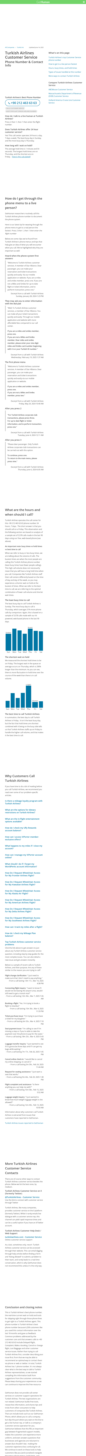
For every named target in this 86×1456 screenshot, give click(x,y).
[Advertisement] (24, 177)
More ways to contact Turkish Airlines (64, 76)
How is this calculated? (21, 157)
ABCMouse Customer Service (61, 89)
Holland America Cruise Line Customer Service (65, 101)
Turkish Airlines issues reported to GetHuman (24, 1123)
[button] (84, 2)
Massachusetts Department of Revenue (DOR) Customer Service (65, 94)
